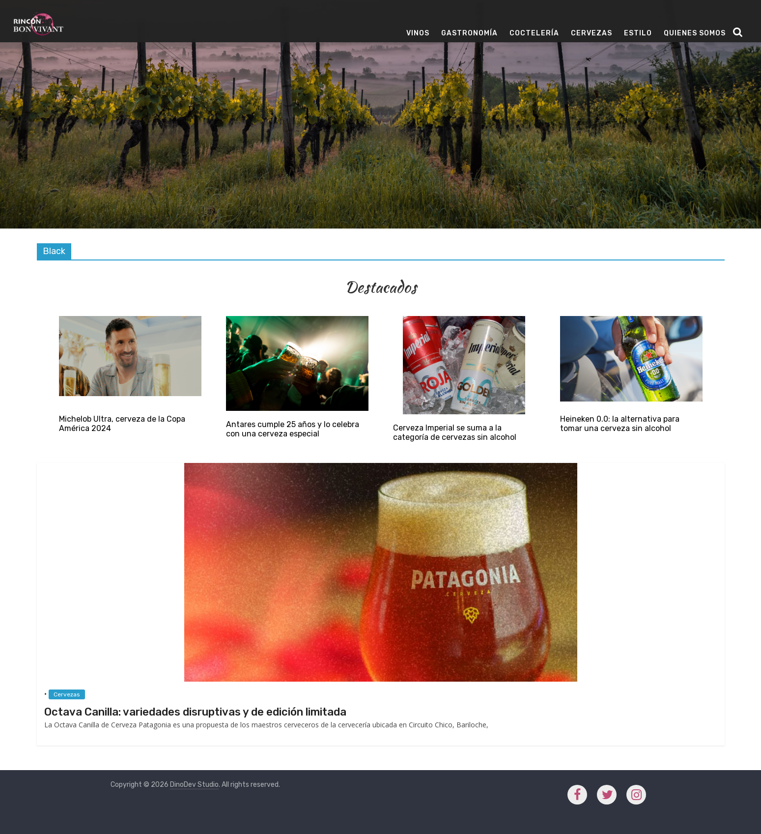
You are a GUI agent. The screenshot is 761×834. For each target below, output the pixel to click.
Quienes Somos (695, 33)
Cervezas (591, 33)
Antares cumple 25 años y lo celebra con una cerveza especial (292, 429)
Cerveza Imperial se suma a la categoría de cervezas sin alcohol (454, 432)
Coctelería (534, 33)
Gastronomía (469, 33)
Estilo (638, 33)
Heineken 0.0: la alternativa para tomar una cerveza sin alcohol (619, 423)
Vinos (417, 33)
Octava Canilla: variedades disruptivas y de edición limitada (195, 712)
